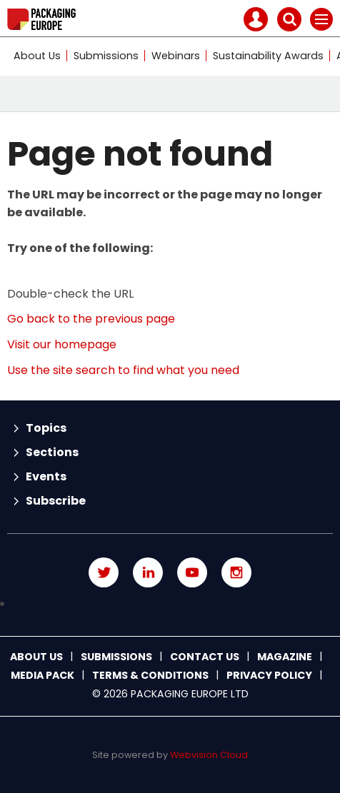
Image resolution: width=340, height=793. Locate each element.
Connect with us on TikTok (170, 604)
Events (46, 476)
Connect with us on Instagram (236, 572)
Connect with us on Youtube (192, 572)
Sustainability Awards (268, 56)
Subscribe (56, 501)
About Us (37, 56)
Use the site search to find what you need (123, 370)
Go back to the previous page (91, 318)
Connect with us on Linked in (148, 572)
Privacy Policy (269, 675)
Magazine (284, 657)
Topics (46, 428)
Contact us (204, 657)
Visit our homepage (61, 344)
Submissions (106, 56)
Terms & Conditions (150, 675)
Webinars (175, 56)
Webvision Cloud (209, 755)
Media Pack (42, 675)
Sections (52, 452)
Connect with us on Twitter (104, 572)
